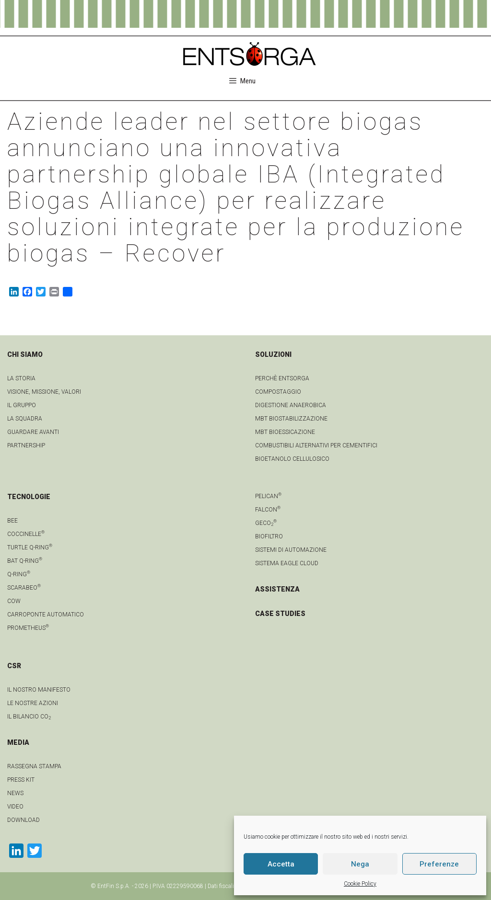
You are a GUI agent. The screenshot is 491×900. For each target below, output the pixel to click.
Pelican (268, 496)
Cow (14, 601)
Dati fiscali (221, 886)
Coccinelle (26, 534)
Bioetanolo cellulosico (292, 459)
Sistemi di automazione (291, 550)
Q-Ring (18, 574)
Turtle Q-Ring (29, 547)
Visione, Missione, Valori (44, 391)
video (15, 806)
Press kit (21, 779)
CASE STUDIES (280, 613)
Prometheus (28, 628)
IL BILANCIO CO (29, 716)
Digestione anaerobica (290, 405)
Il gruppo (21, 405)
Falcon (268, 509)
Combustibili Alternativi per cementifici (316, 445)
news (15, 793)
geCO (266, 523)
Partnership (26, 445)
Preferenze (439, 864)
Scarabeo (24, 587)
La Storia (21, 378)
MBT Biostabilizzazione (291, 418)
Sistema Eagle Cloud (286, 563)
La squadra (24, 418)
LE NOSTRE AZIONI (32, 703)
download (23, 820)
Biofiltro (269, 536)
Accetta (281, 864)
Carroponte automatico (45, 614)
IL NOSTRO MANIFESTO (38, 689)
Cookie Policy (360, 883)
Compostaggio (278, 391)
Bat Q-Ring (24, 561)
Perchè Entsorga (282, 378)
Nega (360, 864)
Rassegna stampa (34, 766)
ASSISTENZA (277, 589)
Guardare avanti (33, 432)
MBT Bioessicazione (285, 432)
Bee (12, 520)
